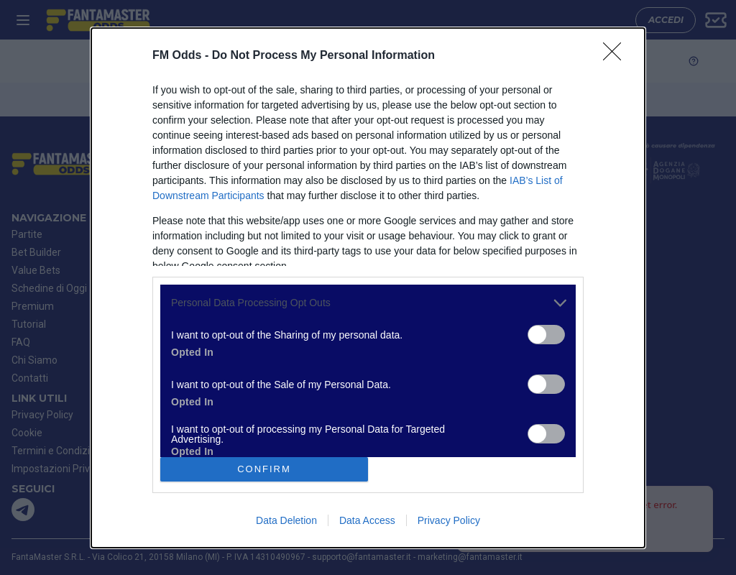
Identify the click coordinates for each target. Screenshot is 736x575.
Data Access (367, 520)
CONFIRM (264, 469)
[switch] (546, 334)
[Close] (616, 56)
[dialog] (368, 288)
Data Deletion (286, 520)
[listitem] (368, 302)
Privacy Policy (449, 520)
